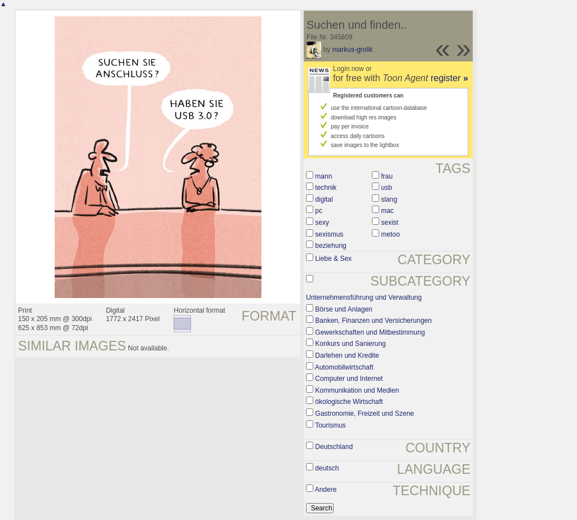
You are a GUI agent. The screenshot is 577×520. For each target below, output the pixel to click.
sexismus (329, 234)
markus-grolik (352, 50)
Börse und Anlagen (343, 309)
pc (318, 211)
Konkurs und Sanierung (350, 344)
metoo (390, 234)
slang (389, 199)
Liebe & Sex (333, 259)
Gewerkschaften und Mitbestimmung (370, 332)
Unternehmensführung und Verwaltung (363, 297)
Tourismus (330, 425)
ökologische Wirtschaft (349, 402)
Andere (326, 490)
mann (323, 176)
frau (387, 176)
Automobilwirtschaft (344, 367)
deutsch (327, 468)
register (449, 78)
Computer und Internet (349, 379)
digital (323, 199)
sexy (322, 222)
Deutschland (334, 447)
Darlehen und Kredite (347, 355)
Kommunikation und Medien (357, 390)
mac (387, 211)
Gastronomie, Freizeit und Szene (364, 413)
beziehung (330, 246)
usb (386, 188)
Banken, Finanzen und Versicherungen (373, 321)
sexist (389, 222)
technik (325, 188)
